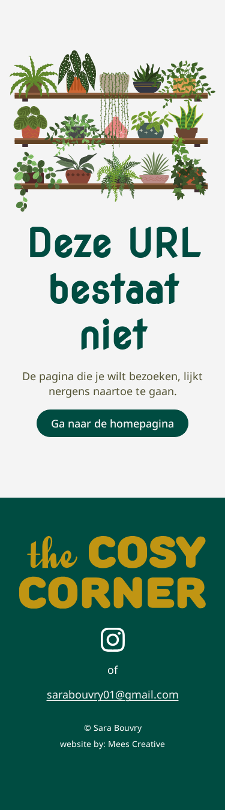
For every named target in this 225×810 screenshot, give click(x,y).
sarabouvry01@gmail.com (113, 694)
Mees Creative (136, 743)
